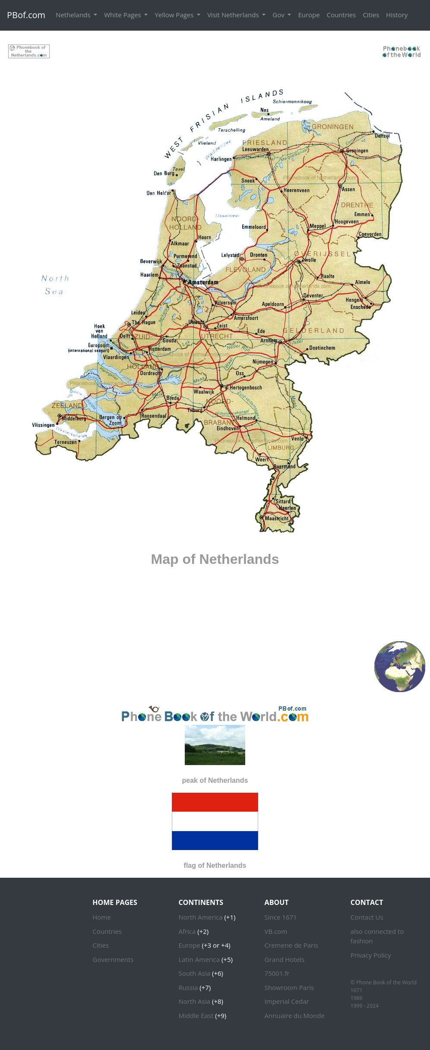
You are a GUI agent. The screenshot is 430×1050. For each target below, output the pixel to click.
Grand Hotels (284, 959)
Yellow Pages (175, 14)
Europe (308, 14)
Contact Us (367, 917)
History (397, 14)
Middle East (195, 1015)
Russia (188, 987)
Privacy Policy (371, 955)
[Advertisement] (215, 50)
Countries (341, 14)
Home (101, 917)
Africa (187, 931)
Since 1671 (281, 917)
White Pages (123, 14)
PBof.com (26, 15)
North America (200, 917)
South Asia (194, 973)
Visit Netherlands (233, 14)
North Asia (194, 1001)
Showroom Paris (289, 987)
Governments (112, 959)
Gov (279, 14)
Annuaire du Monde (295, 1015)
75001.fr (277, 973)
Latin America (199, 959)
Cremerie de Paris (291, 945)
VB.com (276, 931)
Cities (371, 14)
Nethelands (74, 14)
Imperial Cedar (287, 1001)
